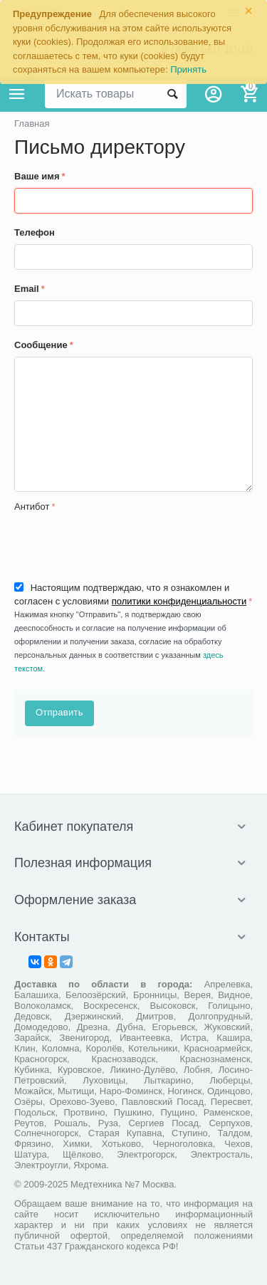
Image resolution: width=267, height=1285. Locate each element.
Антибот (31, 506)
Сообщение (41, 345)
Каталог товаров (17, 94)
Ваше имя (37, 176)
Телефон (34, 232)
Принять (188, 69)
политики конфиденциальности (179, 601)
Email (26, 288)
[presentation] (122, 545)
